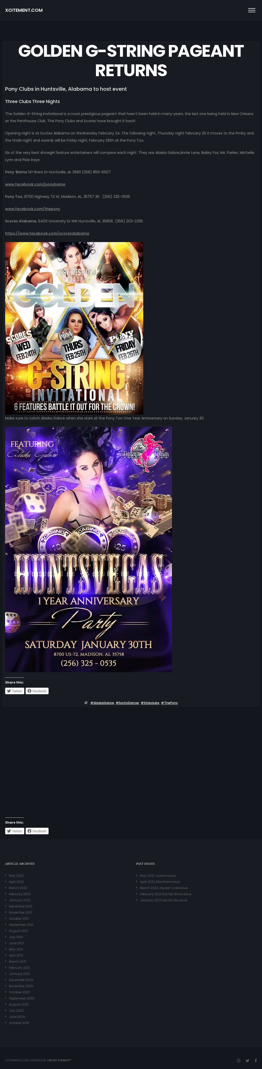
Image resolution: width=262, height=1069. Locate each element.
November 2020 (21, 986)
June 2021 (16, 943)
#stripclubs (150, 703)
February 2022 (20, 894)
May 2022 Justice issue (158, 875)
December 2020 (21, 980)
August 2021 (18, 931)
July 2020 (16, 1010)
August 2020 (19, 1004)
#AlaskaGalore (102, 703)
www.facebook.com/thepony (32, 208)
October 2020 (19, 992)
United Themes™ (59, 1060)
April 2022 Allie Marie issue (160, 882)
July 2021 (16, 937)
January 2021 (19, 974)
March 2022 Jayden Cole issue (164, 888)
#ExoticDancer (127, 703)
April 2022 (16, 882)
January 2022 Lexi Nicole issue (163, 900)
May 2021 (16, 949)
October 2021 (19, 918)
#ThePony (169, 703)
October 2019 (19, 1023)
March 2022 (18, 888)
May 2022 (16, 875)
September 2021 (21, 925)
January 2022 (19, 900)
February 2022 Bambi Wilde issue (165, 894)
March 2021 (17, 961)
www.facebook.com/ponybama (35, 184)
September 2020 (21, 998)
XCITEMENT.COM (23, 10)
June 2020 (17, 1017)
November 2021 (20, 912)
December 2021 (20, 906)
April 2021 (16, 955)
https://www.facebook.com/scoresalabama (47, 233)
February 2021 (19, 967)
